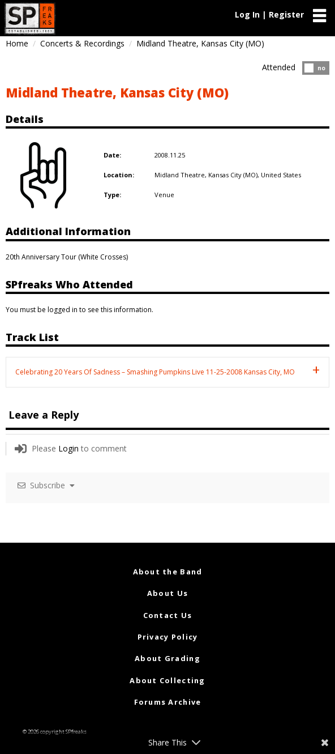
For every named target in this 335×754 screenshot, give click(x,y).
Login (68, 448)
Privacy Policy (168, 637)
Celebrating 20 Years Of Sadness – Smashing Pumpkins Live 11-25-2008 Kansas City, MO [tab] (155, 372)
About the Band (168, 571)
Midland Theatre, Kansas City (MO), (207, 175)
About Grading (167, 658)
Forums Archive (167, 702)
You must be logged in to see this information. (79, 309)
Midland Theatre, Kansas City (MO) (117, 92)
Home (17, 43)
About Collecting (167, 680)
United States (281, 175)
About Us (167, 593)
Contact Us (167, 615)
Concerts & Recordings (82, 43)
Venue (164, 194)
